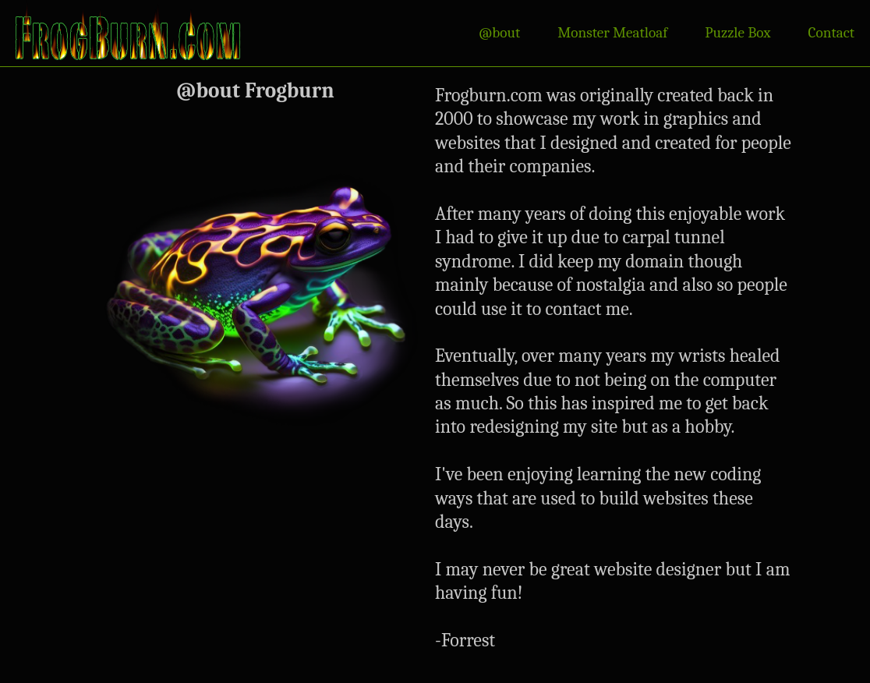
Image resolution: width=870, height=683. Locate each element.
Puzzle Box (737, 32)
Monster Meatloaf (612, 32)
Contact (831, 32)
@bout (499, 32)
